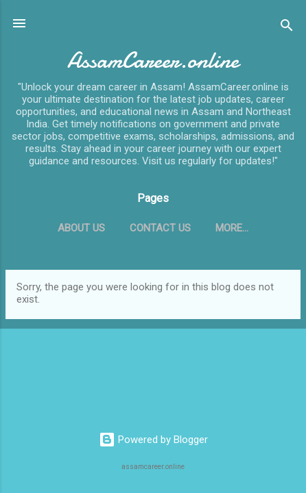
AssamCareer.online (153, 60)
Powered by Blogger (153, 439)
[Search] (287, 28)
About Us (81, 228)
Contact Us (160, 228)
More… (231, 228)
